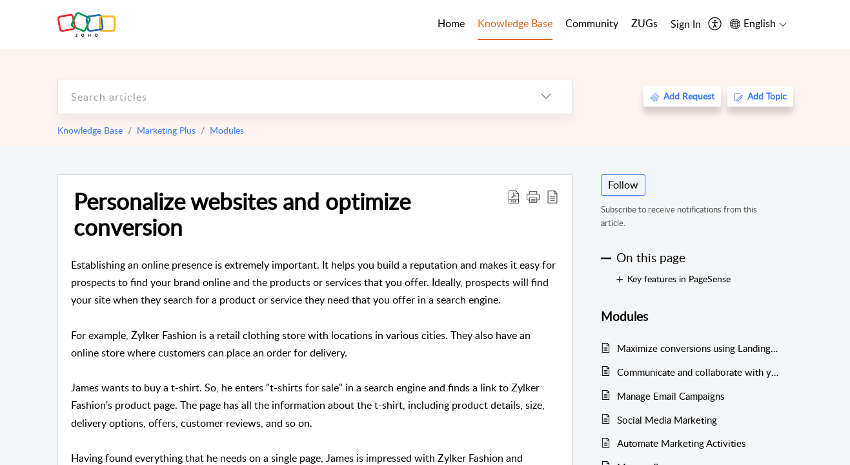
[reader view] (552, 196)
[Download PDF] (513, 196)
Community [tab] (591, 23)
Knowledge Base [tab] (515, 23)
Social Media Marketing (667, 419)
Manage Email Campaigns (670, 395)
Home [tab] (451, 23)
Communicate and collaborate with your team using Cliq (698, 372)
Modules (227, 130)
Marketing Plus (166, 130)
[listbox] (546, 96)
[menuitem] (685, 24)
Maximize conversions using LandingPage (698, 348)
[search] (289, 96)
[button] (533, 196)
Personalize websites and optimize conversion (242, 214)
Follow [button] (623, 185)
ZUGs (644, 23)
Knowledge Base (90, 130)
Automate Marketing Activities (681, 443)
